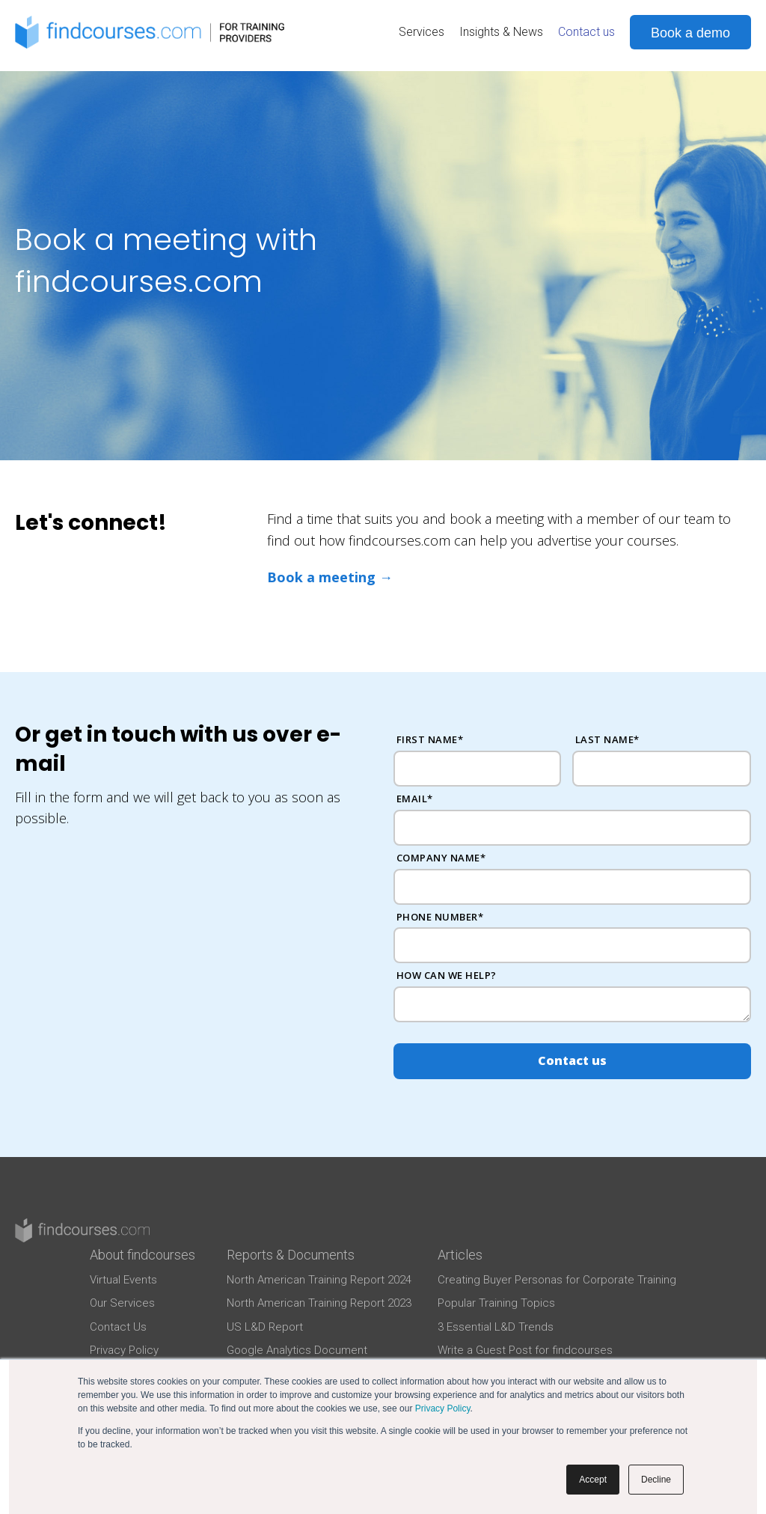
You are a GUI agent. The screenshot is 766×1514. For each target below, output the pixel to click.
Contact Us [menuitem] (118, 1327)
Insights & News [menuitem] (501, 32)
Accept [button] (593, 1479)
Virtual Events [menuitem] (123, 1279)
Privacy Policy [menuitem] (124, 1350)
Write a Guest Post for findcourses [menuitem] (525, 1350)
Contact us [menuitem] (586, 32)
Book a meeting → (330, 577)
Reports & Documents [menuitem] (291, 1255)
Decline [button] (656, 1479)
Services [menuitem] (421, 32)
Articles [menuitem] (460, 1255)
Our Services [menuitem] (122, 1303)
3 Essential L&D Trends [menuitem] (496, 1327)
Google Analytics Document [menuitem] (297, 1350)
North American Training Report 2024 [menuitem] (319, 1279)
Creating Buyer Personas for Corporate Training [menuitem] (557, 1279)
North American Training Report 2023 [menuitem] (319, 1303)
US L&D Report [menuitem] (265, 1327)
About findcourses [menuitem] (142, 1255)
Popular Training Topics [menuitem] (496, 1303)
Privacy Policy (443, 1408)
